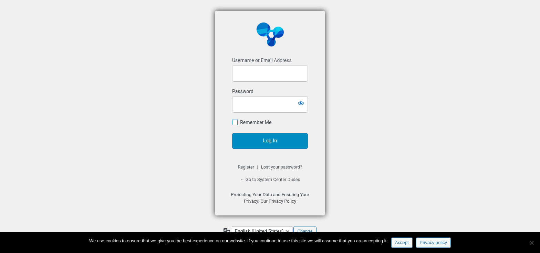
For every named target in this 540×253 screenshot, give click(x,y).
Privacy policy (433, 242)
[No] (531, 242)
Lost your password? (281, 167)
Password (242, 91)
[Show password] (301, 103)
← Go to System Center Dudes (270, 179)
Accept (402, 242)
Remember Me (255, 122)
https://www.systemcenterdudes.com (270, 34)
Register (246, 167)
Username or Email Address (262, 60)
